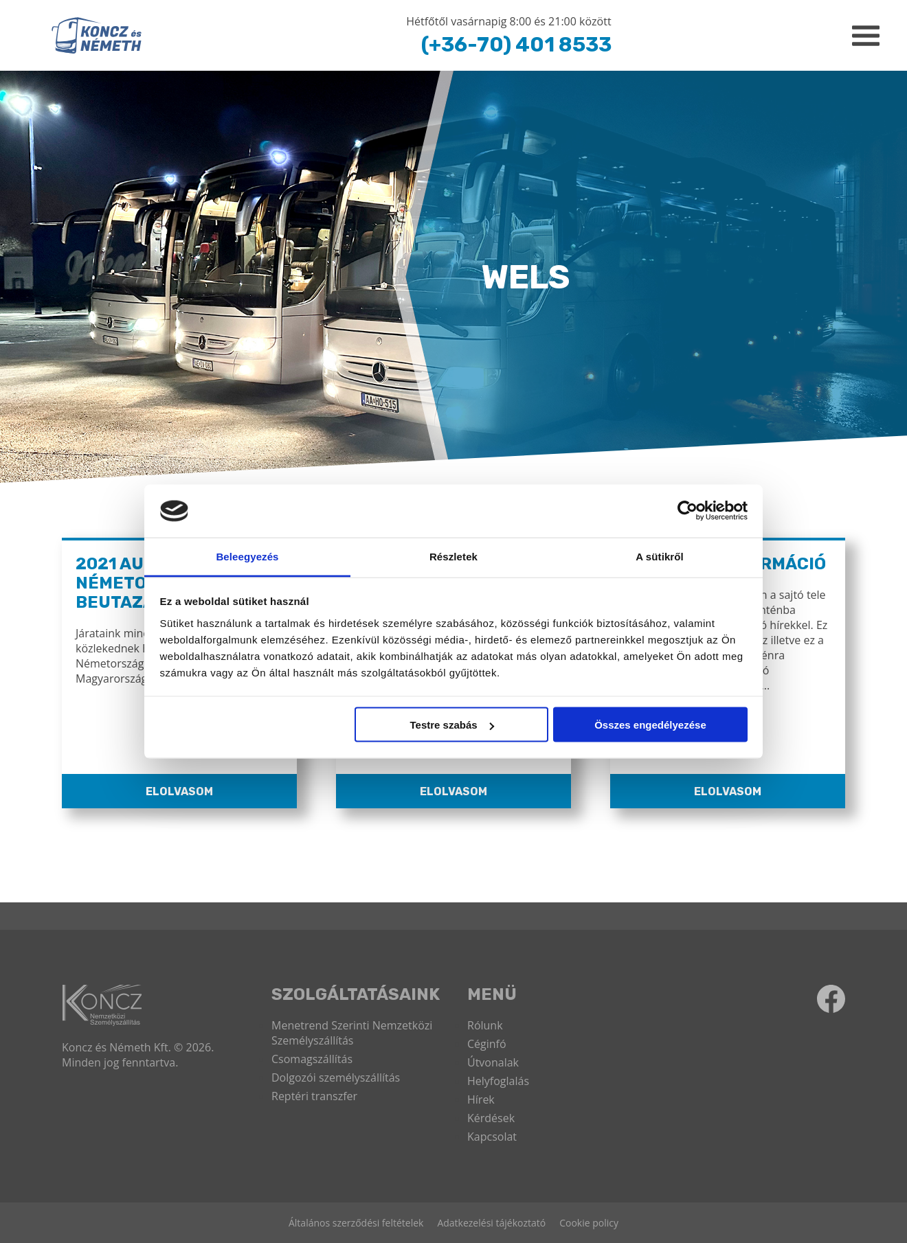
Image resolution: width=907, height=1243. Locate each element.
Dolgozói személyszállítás (335, 1077)
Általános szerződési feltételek (356, 1222)
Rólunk (485, 1025)
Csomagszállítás (311, 1059)
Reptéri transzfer (314, 1096)
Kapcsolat (492, 1136)
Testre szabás (451, 725)
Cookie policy (588, 1222)
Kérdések (491, 1118)
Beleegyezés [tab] (247, 556)
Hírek (481, 1099)
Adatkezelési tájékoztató (491, 1222)
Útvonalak (493, 1062)
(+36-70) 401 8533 (516, 44)
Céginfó (486, 1043)
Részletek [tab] (453, 556)
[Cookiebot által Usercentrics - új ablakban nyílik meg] (687, 511)
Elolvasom (179, 791)
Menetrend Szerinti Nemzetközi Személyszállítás (351, 1033)
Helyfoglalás (498, 1080)
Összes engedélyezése (650, 725)
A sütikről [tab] (660, 556)
